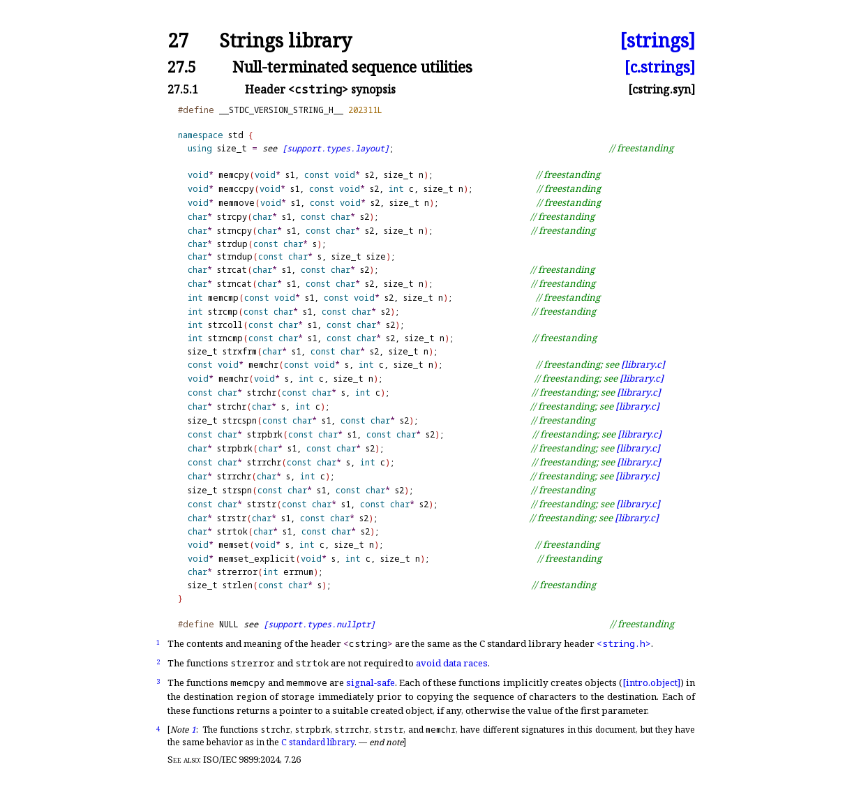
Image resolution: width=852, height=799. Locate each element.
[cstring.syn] (661, 89)
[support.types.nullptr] (319, 624)
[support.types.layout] (335, 148)
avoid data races (452, 663)
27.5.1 (182, 89)
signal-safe (370, 682)
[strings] (657, 40)
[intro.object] (651, 682)
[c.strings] (660, 66)
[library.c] (643, 364)
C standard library (317, 742)
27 (177, 40)
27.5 (181, 66)
